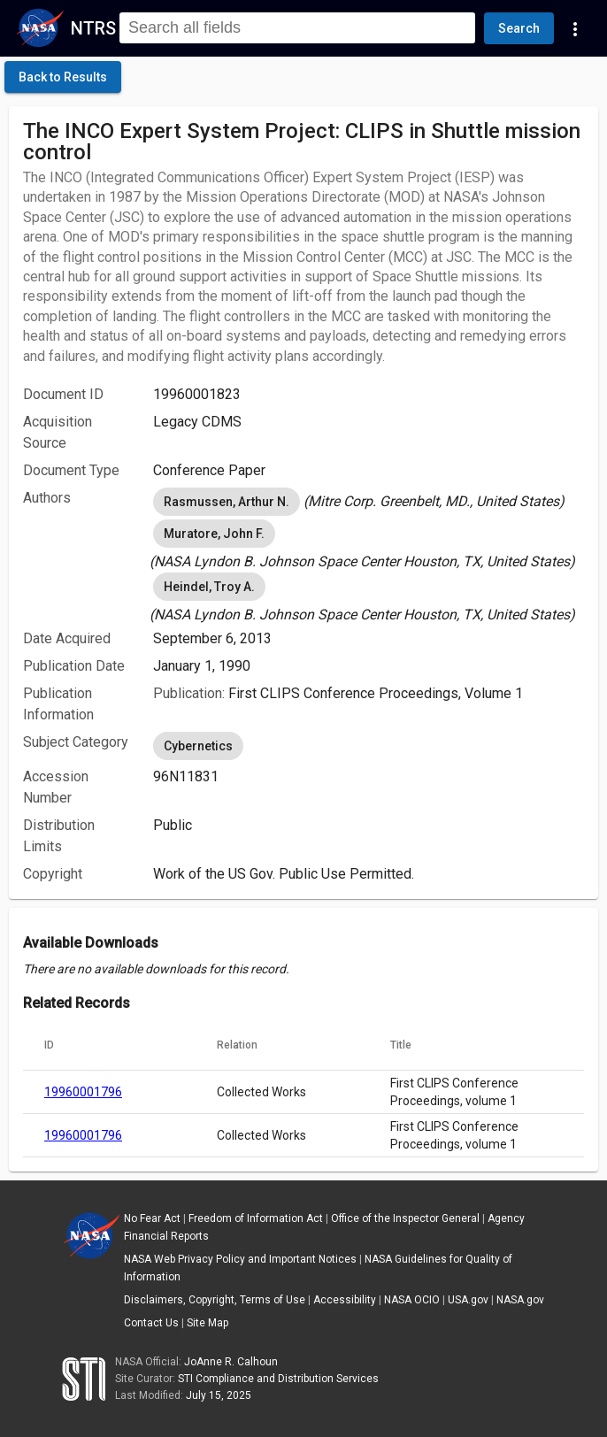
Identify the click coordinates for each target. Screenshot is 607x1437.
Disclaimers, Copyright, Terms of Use (214, 1300)
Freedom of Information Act (255, 1218)
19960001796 (83, 1092)
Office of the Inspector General (405, 1218)
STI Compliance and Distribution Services (278, 1378)
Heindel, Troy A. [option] (209, 586)
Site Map (207, 1323)
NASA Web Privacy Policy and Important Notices (240, 1259)
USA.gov (468, 1300)
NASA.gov (520, 1300)
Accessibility (344, 1300)
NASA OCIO (412, 1300)
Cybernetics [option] (198, 746)
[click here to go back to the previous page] (62, 77)
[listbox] (368, 501)
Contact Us (151, 1323)
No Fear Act (152, 1218)
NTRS (93, 28)
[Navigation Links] (575, 28)
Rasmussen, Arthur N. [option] (226, 502)
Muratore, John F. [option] (214, 533)
